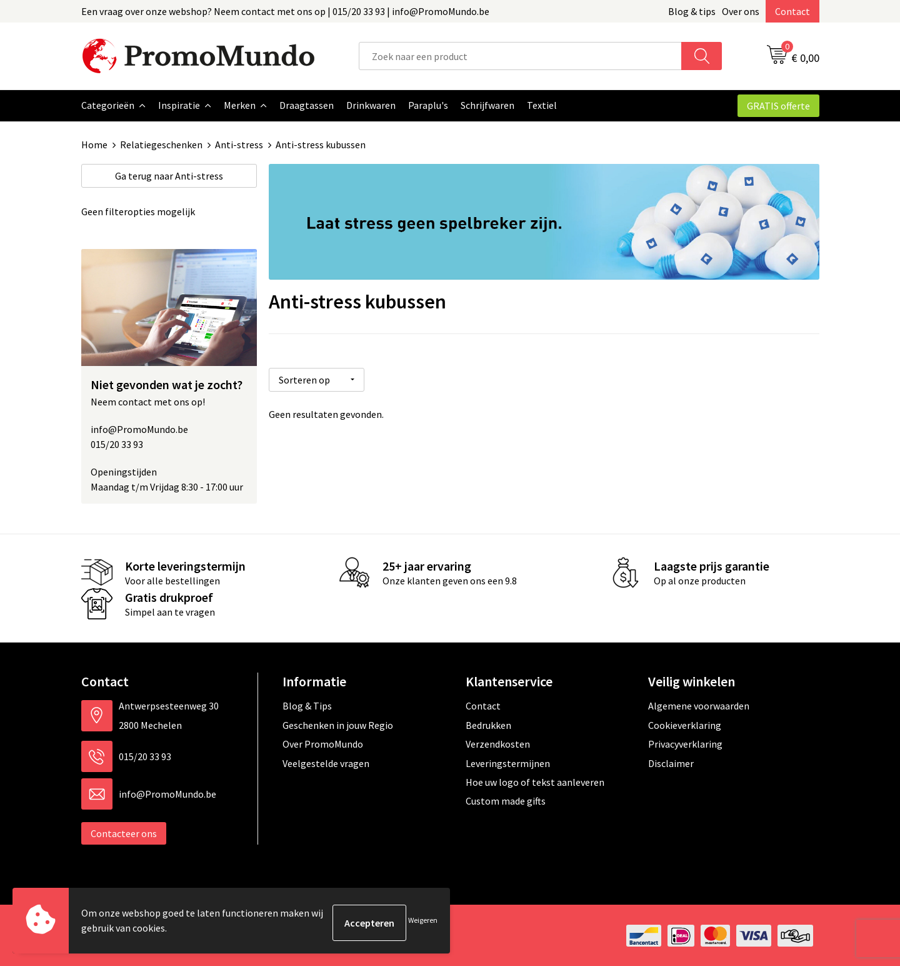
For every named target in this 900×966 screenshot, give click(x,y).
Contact (792, 11)
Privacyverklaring (685, 743)
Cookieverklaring (684, 724)
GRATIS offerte (778, 105)
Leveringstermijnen (508, 762)
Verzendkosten (498, 743)
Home (94, 144)
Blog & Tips (307, 705)
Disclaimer (671, 762)
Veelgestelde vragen (325, 762)
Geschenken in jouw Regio (337, 724)
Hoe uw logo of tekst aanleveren (535, 781)
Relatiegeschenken (161, 144)
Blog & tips (692, 11)
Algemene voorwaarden (698, 705)
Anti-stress (239, 144)
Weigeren (423, 922)
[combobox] (520, 56)
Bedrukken (488, 724)
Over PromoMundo (322, 743)
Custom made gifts (506, 800)
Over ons (740, 11)
